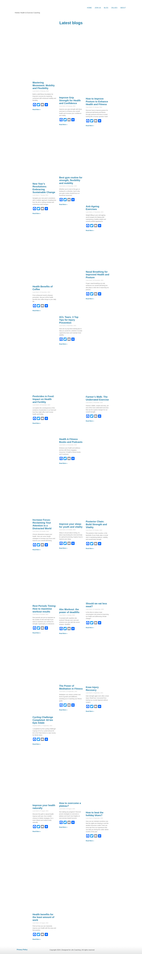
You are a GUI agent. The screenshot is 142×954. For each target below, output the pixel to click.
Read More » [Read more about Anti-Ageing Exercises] (90, 230)
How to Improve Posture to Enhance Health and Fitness (97, 101)
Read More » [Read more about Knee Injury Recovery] (90, 711)
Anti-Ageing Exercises (92, 208)
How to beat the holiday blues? (94, 814)
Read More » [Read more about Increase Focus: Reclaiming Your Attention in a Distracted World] (37, 549)
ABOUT (123, 8)
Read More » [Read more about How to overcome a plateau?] (63, 827)
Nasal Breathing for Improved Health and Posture (97, 274)
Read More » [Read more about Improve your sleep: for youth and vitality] (63, 548)
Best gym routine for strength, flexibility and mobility (70, 180)
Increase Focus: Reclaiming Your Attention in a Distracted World (42, 524)
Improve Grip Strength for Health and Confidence (70, 100)
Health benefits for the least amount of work (43, 917)
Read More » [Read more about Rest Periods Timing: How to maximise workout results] (37, 633)
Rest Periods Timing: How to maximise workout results (44, 609)
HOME (89, 8)
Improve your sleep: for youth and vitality (70, 525)
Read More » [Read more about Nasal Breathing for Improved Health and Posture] (90, 299)
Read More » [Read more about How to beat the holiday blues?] (90, 841)
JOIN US (98, 8)
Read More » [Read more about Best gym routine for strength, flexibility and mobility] (63, 204)
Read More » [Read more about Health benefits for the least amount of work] (37, 939)
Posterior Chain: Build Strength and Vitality (96, 524)
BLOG (106, 8)
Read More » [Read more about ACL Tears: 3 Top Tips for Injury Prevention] (63, 344)
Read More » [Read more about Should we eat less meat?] (90, 627)
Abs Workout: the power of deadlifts (69, 611)
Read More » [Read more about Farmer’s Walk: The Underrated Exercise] (90, 421)
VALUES (114, 8)
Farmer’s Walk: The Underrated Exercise (97, 398)
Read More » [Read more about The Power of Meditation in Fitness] (63, 710)
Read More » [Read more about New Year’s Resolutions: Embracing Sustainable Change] (37, 213)
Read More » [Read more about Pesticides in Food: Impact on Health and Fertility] (37, 423)
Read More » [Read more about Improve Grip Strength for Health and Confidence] (63, 124)
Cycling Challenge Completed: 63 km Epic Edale (43, 720)
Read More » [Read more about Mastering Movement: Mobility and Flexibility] (37, 109)
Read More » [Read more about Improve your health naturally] (37, 831)
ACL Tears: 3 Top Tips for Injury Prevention (68, 320)
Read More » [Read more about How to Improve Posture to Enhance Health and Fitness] (90, 125)
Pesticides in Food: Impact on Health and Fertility (43, 399)
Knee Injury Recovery (92, 688)
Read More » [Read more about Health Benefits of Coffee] (37, 310)
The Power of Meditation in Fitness (71, 687)
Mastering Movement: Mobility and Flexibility (44, 85)
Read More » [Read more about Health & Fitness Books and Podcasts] (63, 463)
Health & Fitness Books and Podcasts (70, 440)
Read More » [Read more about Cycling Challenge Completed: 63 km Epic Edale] (37, 744)
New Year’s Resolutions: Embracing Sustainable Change (44, 188)
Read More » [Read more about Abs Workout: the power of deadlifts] (63, 633)
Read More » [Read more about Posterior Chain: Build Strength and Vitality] (90, 548)
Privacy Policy (22, 949)
